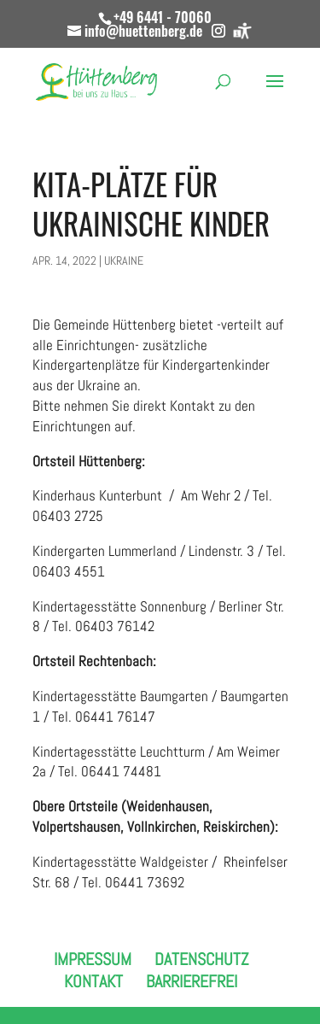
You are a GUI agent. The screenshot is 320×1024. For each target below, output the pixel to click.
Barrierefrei (191, 981)
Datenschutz (201, 959)
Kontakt (93, 981)
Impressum (92, 959)
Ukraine (123, 260)
